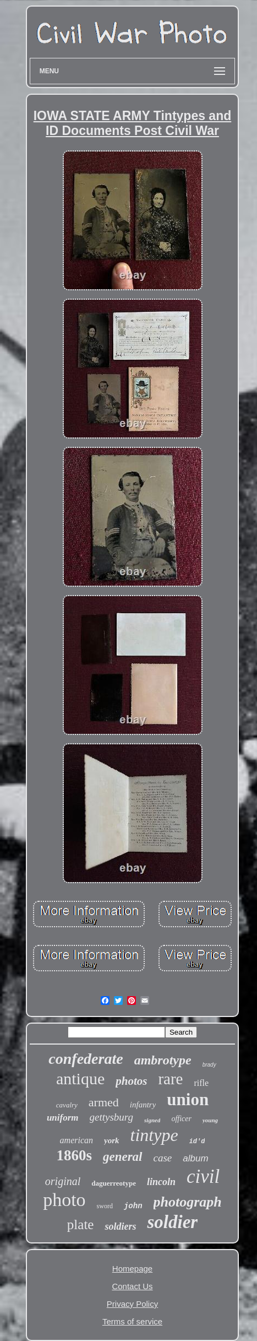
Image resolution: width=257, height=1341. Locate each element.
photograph (188, 1202)
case (163, 1158)
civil (203, 1176)
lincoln (161, 1181)
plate (80, 1224)
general (123, 1157)
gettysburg (112, 1117)
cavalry (67, 1105)
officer (181, 1119)
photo (64, 1199)
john (133, 1206)
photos (131, 1081)
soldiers (120, 1226)
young (210, 1120)
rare (170, 1079)
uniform (63, 1117)
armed (104, 1102)
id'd (197, 1141)
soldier (172, 1222)
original (62, 1181)
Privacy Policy (132, 1303)
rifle (201, 1083)
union (188, 1099)
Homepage (132, 1268)
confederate (85, 1058)
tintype (154, 1135)
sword (105, 1206)
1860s (74, 1155)
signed (152, 1120)
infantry (143, 1104)
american (76, 1140)
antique (80, 1078)
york (111, 1140)
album (195, 1158)
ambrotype (163, 1060)
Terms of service (132, 1321)
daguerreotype (113, 1183)
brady (209, 1065)
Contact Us (132, 1286)
